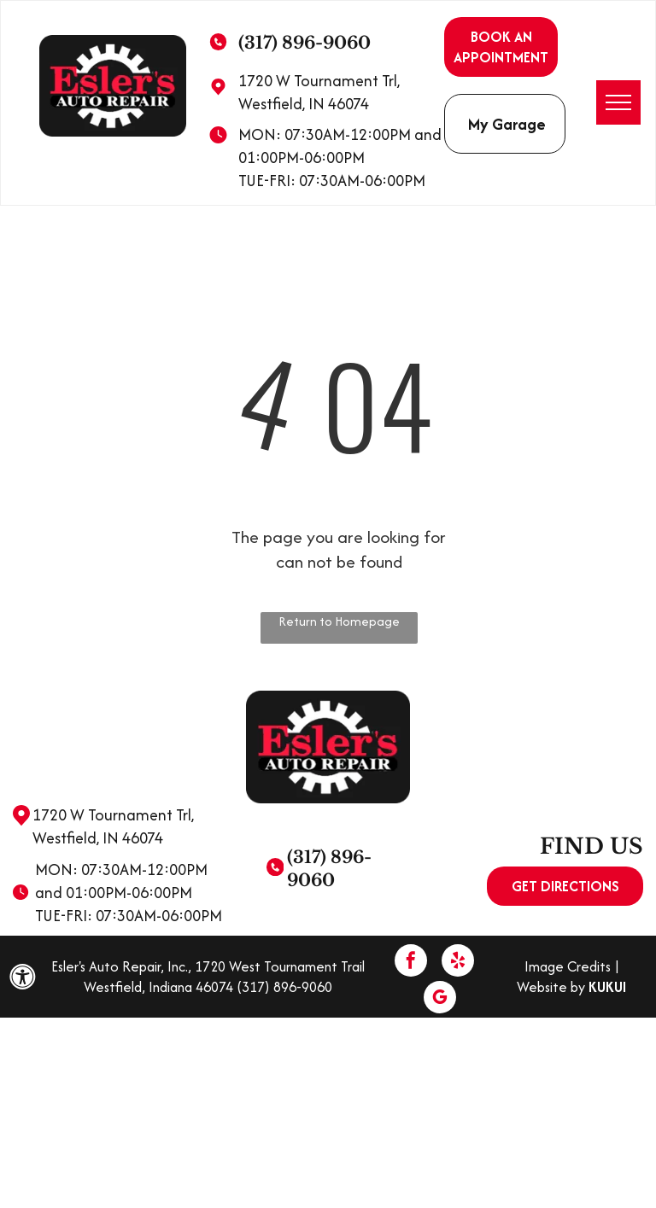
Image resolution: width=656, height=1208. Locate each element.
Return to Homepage (339, 621)
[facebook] (411, 962)
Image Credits (567, 966)
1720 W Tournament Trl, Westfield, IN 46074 (319, 92)
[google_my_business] (440, 999)
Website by (551, 987)
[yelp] (458, 962)
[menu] (618, 102)
